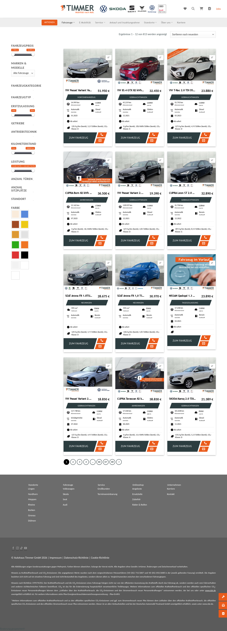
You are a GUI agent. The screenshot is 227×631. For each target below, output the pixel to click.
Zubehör (136, 499)
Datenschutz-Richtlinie (76, 557)
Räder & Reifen (139, 504)
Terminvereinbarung (107, 494)
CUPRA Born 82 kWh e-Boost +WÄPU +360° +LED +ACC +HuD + (78, 193)
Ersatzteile (137, 494)
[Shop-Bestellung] (193, 34)
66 (99, 461)
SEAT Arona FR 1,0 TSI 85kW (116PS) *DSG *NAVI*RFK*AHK (130, 295)
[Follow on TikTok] (21, 548)
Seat (65, 499)
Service (100, 22)
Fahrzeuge (68, 22)
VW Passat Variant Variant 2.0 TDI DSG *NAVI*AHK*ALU (78, 90)
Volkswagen (68, 488)
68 (112, 461)
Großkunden (104, 488)
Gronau (31, 515)
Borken (31, 510)
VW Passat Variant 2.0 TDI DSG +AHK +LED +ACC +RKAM (130, 193)
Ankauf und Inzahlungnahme (125, 22)
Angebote (137, 488)
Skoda (66, 494)
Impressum (56, 557)
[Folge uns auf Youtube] (25, 548)
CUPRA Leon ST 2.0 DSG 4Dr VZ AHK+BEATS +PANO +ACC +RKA (182, 193)
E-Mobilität (85, 22)
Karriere (181, 22)
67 (105, 461)
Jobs (218, 8)
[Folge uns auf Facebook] (13, 548)
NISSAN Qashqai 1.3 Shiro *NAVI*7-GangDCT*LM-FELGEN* (182, 295)
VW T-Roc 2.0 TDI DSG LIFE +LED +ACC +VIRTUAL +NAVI (182, 90)
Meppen (32, 499)
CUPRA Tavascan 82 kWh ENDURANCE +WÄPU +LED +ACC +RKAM (130, 398)
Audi (65, 504)
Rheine (31, 504)
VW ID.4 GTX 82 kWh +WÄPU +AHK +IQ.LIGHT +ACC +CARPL (130, 90)
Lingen (31, 488)
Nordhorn (33, 494)
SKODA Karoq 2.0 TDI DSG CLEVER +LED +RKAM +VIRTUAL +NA (182, 398)
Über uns (167, 22)
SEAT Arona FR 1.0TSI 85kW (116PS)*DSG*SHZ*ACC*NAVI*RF (78, 295)
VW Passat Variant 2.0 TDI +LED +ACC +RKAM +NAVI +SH (78, 398)
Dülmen (32, 520)
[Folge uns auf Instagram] (17, 548)
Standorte (150, 22)
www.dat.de (210, 590)
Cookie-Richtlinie (100, 557)
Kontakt (171, 494)
